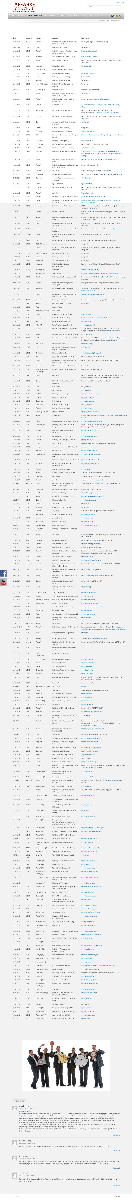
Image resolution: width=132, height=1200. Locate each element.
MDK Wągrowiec (86, 66)
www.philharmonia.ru (88, 925)
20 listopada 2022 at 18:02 (27, 1143)
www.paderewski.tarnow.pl (89, 603)
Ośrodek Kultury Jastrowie (89, 57)
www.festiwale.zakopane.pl (90, 460)
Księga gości (62, 16)
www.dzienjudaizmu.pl (100, 638)
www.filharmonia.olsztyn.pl (89, 955)
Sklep (100, 16)
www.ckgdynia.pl (86, 805)
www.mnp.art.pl (86, 469)
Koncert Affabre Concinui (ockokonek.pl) (94, 318)
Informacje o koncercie (88, 73)
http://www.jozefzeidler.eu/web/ (110, 331)
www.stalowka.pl (86, 771)
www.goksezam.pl (87, 440)
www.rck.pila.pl (86, 321)
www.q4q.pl (85, 855)
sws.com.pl (84, 810)
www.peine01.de (86, 610)
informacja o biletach (88, 290)
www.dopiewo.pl (86, 697)
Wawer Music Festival (88, 600)
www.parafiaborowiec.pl (89, 436)
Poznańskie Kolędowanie (89, 51)
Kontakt (92, 16)
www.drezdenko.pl (87, 670)
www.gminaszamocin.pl (88, 430)
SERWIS (83, 16)
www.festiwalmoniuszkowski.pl (91, 848)
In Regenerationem (87, 922)
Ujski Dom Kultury (87, 184)
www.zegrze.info (86, 998)
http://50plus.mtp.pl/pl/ (88, 980)
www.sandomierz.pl (87, 397)
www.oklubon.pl (86, 587)
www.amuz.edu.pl (99, 480)
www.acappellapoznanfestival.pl (91, 831)
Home (14, 16)
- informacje (115, 229)
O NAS (20, 16)
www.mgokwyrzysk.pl (88, 447)
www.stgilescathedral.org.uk (90, 412)
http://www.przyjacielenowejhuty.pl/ (92, 729)
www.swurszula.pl (87, 618)
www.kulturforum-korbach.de (90, 912)
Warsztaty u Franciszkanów (118, 629)
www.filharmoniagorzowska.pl (90, 544)
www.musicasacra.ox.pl (88, 762)
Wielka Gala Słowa (87, 193)
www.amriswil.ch (86, 701)
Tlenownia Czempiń (87, 131)
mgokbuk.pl (85, 122)
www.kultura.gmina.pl (88, 816)
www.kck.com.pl (86, 334)
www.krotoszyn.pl (87, 673)
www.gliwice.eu (86, 390)
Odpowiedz (116, 1135)
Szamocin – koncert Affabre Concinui (93, 196)
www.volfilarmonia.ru (88, 883)
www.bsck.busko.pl (112, 340)
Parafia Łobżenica (87, 141)
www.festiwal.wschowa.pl (89, 450)
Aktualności (49, 16)
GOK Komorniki (86, 314)
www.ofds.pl (114, 623)
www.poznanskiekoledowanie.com (93, 294)
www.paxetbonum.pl (87, 949)
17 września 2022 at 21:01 (27, 1158)
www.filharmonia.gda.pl (88, 500)
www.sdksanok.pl (86, 493)
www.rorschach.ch (87, 704)
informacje (107, 171)
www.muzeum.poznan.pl (89, 916)
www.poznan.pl (86, 899)
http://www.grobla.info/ (112, 780)
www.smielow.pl (86, 408)
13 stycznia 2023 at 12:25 (26, 1108)
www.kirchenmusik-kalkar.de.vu (91, 935)
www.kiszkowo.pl (86, 694)
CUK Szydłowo (86, 178)
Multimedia (73, 16)
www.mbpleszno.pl (87, 518)
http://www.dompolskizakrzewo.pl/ (92, 711)
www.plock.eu (85, 347)
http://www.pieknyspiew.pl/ (89, 751)
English (122, 2)
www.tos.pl (84, 633)
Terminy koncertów (33, 16)
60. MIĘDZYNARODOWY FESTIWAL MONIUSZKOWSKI (99, 273)
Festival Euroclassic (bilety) (90, 270)
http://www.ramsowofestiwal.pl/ (91, 747)
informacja (84, 279)
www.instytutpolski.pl (88, 325)
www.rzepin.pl (85, 864)
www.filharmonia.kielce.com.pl (91, 560)
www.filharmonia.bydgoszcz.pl (91, 353)
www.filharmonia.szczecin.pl (90, 463)
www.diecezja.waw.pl (88, 514)
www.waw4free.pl (87, 344)
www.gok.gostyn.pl (87, 596)
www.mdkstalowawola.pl (89, 525)
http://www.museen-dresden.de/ (91, 738)
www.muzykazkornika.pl (89, 851)
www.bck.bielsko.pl (87, 892)
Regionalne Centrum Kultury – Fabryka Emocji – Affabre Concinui (102, 135)
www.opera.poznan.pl (88, 868)
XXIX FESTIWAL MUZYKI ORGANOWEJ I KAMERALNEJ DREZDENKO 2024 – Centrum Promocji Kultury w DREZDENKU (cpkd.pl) (102, 154)
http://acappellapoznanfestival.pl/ (91, 945)
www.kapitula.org (86, 962)
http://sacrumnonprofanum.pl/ (90, 742)
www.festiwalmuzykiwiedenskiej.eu (92, 828)
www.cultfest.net (86, 958)
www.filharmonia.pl (87, 521)
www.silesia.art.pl (86, 938)
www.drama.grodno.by (88, 592)
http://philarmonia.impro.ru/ (90, 877)
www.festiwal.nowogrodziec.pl (91, 454)
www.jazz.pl (85, 503)
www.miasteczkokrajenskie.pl (90, 394)
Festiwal (93, 148)
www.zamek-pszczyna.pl (89, 905)
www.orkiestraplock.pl (88, 614)
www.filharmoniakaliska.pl (89, 663)
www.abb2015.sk (86, 686)
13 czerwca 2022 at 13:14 (27, 1176)
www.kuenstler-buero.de (89, 993)
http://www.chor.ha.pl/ (89, 755)
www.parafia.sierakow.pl (89, 861)
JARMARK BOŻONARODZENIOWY (107, 113)
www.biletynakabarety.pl (89, 931)
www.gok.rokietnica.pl (88, 1011)
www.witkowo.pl (86, 786)
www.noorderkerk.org (88, 795)
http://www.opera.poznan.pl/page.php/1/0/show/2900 (98, 965)
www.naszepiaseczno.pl (89, 838)
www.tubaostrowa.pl (87, 401)
